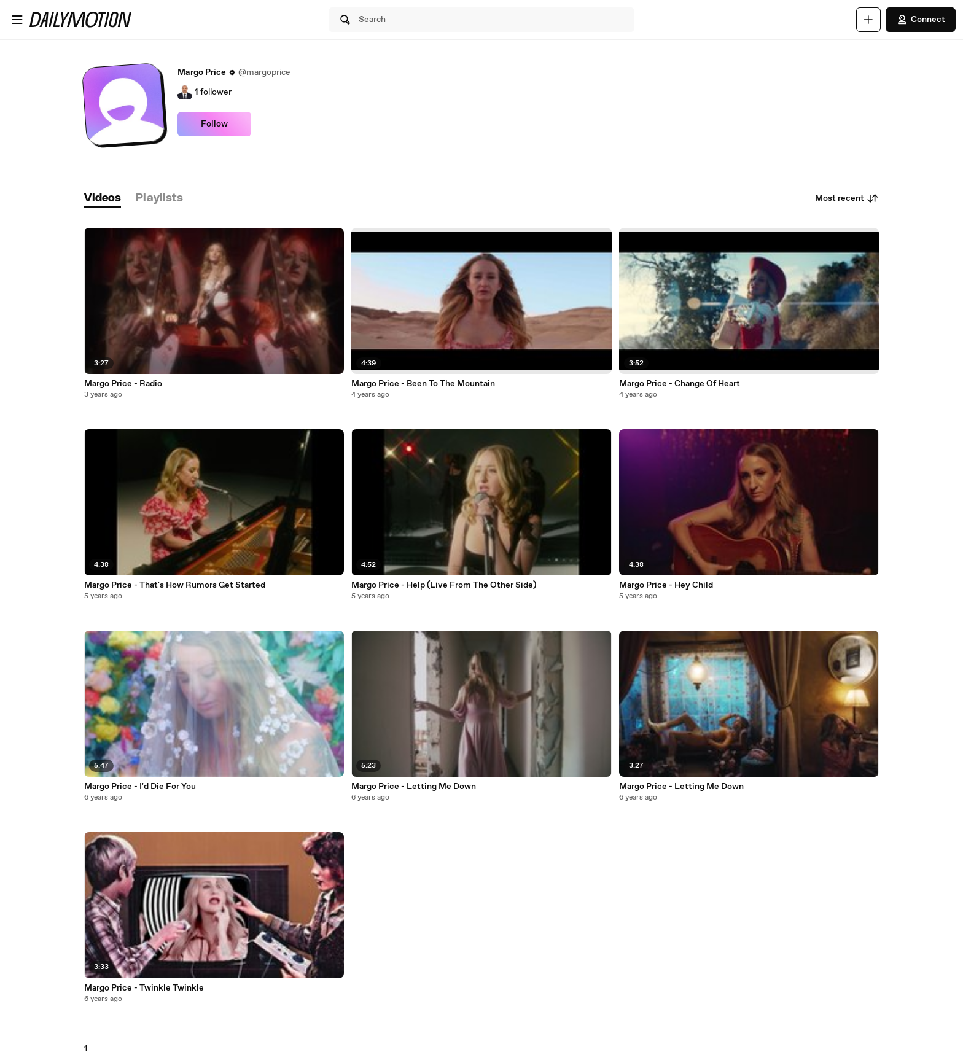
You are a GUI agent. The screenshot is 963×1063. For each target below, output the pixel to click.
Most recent (847, 198)
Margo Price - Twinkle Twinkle (144, 988)
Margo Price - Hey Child (666, 585)
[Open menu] (17, 19)
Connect (920, 20)
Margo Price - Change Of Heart (679, 384)
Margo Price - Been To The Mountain (423, 384)
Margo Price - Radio (123, 384)
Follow (214, 124)
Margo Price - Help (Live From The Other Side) (443, 585)
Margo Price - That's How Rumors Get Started (174, 585)
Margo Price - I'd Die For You (140, 787)
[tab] (102, 198)
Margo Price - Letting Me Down (413, 787)
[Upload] (868, 19)
